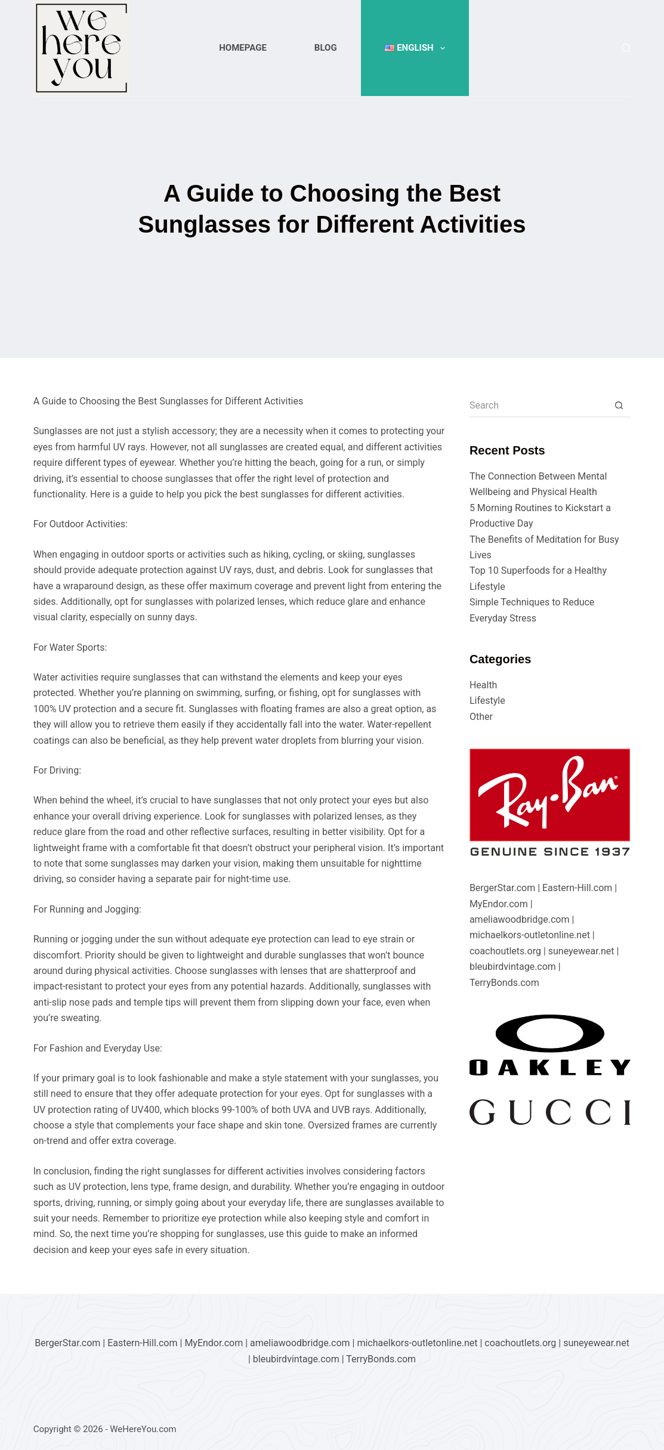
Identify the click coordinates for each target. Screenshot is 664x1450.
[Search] (626, 48)
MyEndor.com (499, 904)
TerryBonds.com (504, 982)
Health (484, 685)
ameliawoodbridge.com (520, 919)
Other (481, 716)
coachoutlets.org (505, 951)
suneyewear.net (581, 951)
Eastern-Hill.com (577, 888)
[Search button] (619, 406)
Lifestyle (487, 700)
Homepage (243, 47)
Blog (325, 47)
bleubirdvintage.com (513, 966)
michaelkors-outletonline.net (530, 935)
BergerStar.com (502, 888)
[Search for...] (538, 406)
